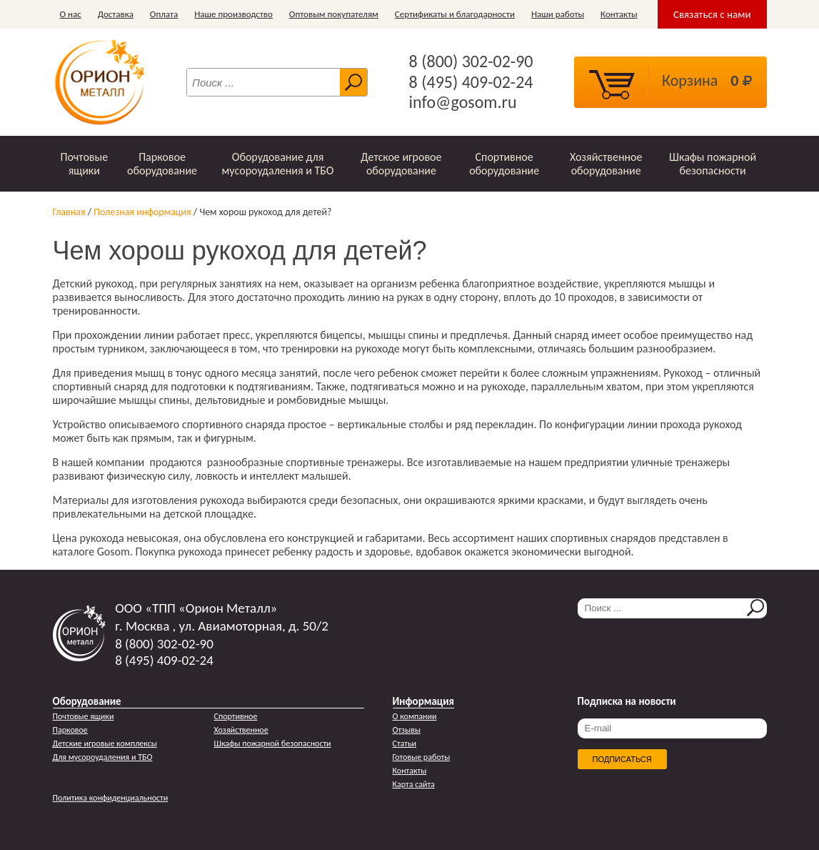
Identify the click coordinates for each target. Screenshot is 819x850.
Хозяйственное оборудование (606, 163)
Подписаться (622, 759)
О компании (415, 716)
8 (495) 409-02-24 (471, 82)
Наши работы (557, 14)
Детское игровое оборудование (401, 163)
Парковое (70, 730)
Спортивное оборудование (504, 163)
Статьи (405, 743)
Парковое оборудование (162, 163)
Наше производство (233, 14)
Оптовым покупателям (333, 14)
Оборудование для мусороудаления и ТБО (278, 163)
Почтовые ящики (84, 163)
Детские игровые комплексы (105, 743)
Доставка (116, 14)
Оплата (164, 14)
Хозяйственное (241, 730)
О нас (70, 14)
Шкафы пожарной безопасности (712, 163)
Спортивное (236, 716)
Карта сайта (414, 784)
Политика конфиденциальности (111, 798)
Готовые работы (422, 757)
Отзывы (407, 730)
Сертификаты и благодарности (455, 14)
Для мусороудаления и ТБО (103, 757)
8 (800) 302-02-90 (471, 61)
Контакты (619, 14)
